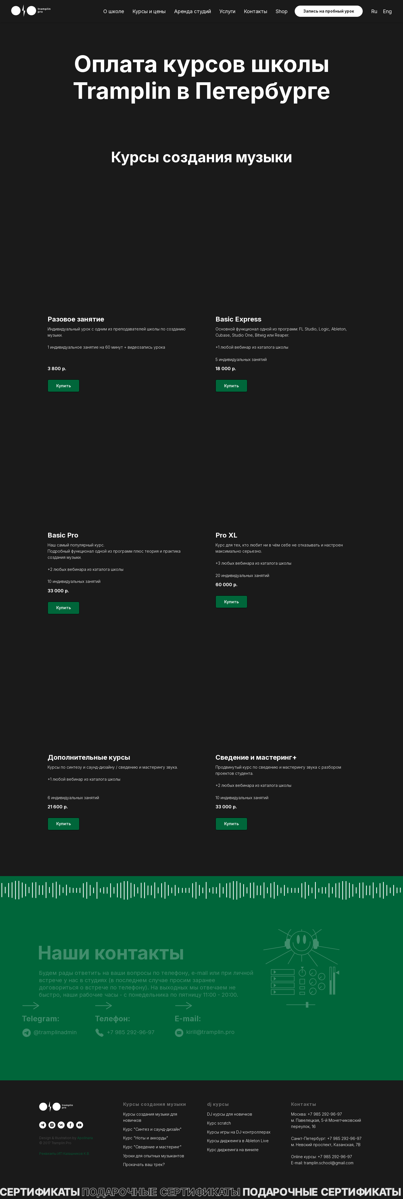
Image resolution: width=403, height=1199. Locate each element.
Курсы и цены (149, 11)
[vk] (61, 1124)
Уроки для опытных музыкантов (153, 1155)
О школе (113, 11)
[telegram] (42, 1124)
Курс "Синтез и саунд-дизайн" (152, 1129)
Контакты (255, 11)
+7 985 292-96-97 (325, 1114)
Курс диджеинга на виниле (233, 1149)
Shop (282, 11)
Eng (387, 11)
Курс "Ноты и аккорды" (145, 1137)
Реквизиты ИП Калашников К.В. (64, 1153)
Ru (374, 11)
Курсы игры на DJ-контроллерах (238, 1132)
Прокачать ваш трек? (144, 1164)
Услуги (227, 11)
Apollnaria (85, 1138)
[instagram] (51, 1124)
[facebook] (70, 1124)
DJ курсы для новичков (229, 1114)
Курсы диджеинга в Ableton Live (238, 1140)
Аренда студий (192, 11)
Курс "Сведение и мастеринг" (152, 1146)
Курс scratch (219, 1123)
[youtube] (79, 1124)
